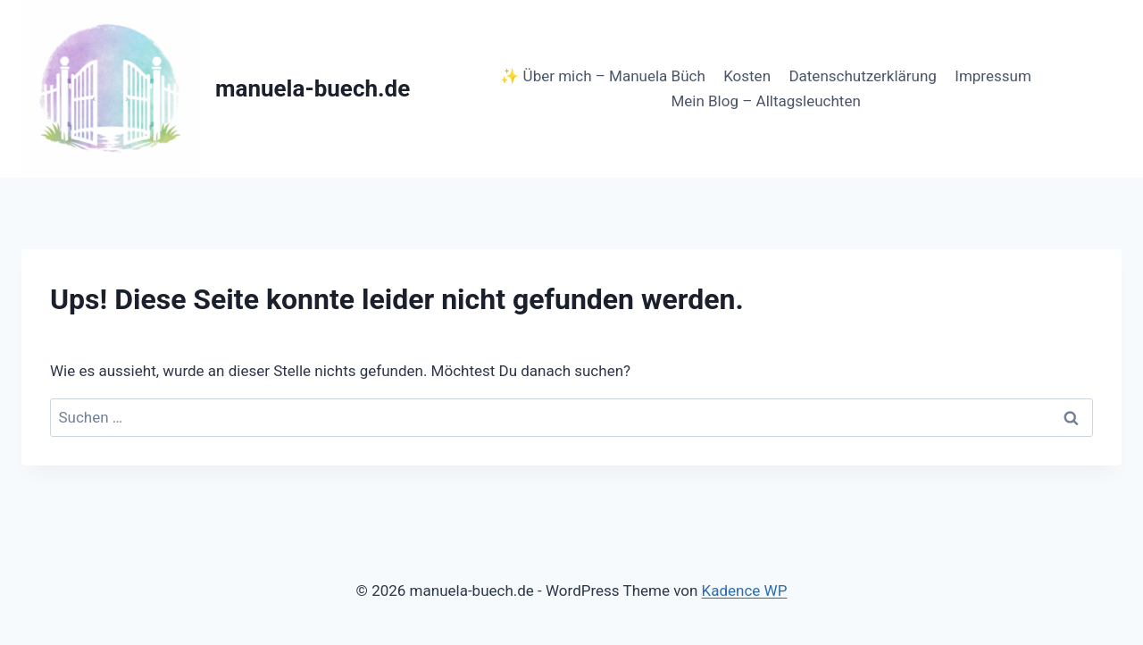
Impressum (993, 76)
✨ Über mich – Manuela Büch (602, 76)
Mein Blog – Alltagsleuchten (765, 101)
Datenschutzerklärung (862, 76)
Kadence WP (745, 590)
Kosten (747, 76)
